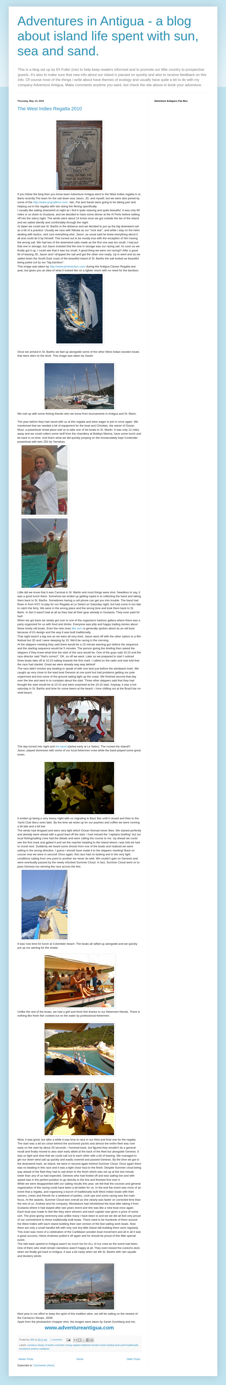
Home (79, 1359)
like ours (77, 628)
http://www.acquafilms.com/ (50, 202)
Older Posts (133, 1359)
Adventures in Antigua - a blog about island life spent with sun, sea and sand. (108, 36)
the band (60, 746)
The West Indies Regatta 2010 (49, 108)
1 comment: (56, 1339)
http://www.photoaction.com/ (68, 266)
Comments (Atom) (43, 1365)
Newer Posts (25, 1359)
